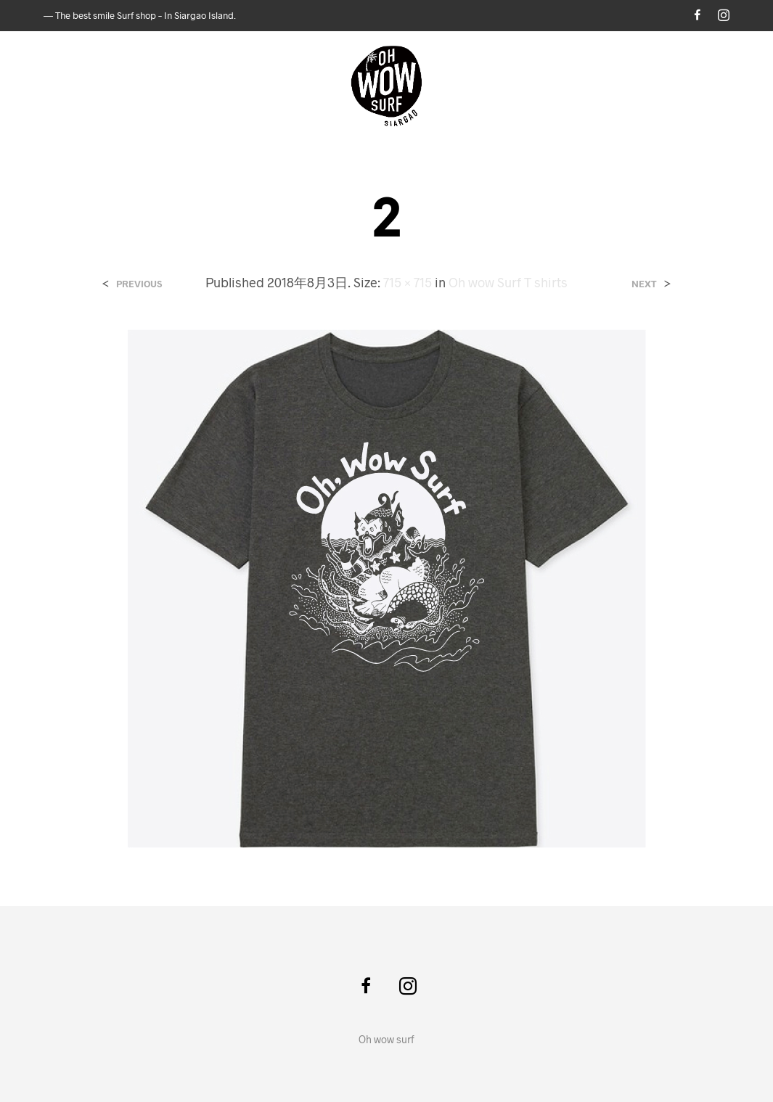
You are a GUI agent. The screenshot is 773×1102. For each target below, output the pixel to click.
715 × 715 (407, 282)
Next (644, 284)
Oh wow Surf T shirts (508, 282)
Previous (139, 284)
